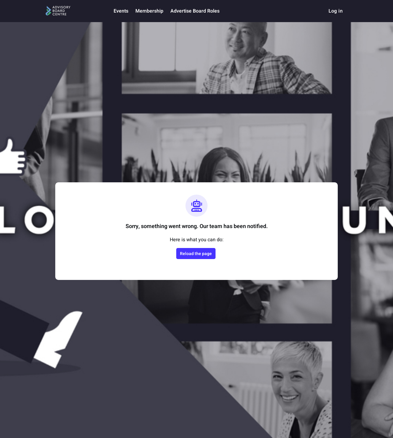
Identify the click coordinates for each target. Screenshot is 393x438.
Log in (336, 11)
